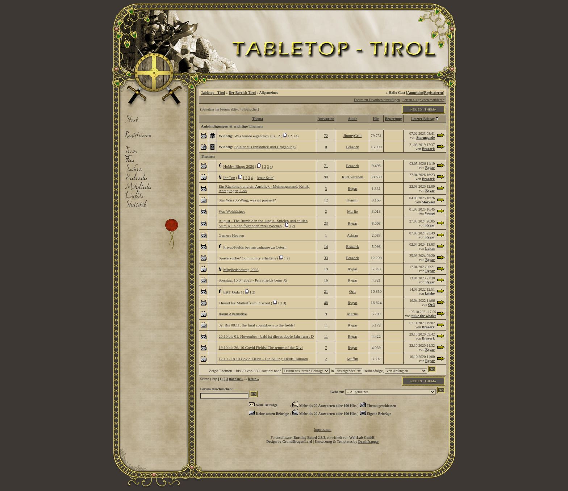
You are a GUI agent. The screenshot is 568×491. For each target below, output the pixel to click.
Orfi (352, 291)
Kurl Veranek (352, 177)
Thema (257, 119)
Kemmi (353, 200)
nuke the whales (424, 316)
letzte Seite (265, 178)
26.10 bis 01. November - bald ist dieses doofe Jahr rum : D (266, 336)
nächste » (236, 379)
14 (326, 246)
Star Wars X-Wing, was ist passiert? (247, 200)
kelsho (430, 293)
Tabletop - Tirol (213, 93)
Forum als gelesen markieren (423, 100)
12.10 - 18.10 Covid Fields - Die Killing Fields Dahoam (263, 359)
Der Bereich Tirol (242, 93)
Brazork (352, 147)
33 (326, 257)
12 (326, 200)
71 (326, 165)
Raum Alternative (232, 314)
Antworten (326, 119)
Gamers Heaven (231, 235)
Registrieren (433, 93)
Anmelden (415, 93)
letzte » (253, 379)
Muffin (352, 359)
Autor (352, 119)
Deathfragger (368, 442)
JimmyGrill (352, 135)
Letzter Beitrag (423, 119)
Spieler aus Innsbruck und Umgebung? (265, 147)
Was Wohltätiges (231, 211)
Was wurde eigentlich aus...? (257, 136)
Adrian (352, 235)
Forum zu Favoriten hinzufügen (377, 100)
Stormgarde (425, 138)
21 (326, 291)
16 (326, 280)
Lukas (430, 248)
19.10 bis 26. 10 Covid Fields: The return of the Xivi (260, 347)
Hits (376, 119)
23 (326, 223)
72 (326, 135)
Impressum (322, 429)
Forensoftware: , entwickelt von (323, 438)
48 (326, 302)
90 (326, 177)
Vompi (430, 213)
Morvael (428, 202)
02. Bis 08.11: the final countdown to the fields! (256, 325)
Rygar (430, 168)
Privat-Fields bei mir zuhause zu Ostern (254, 247)
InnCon (229, 177)
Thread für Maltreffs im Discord (244, 303)
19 (326, 269)
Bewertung (393, 119)
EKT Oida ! (232, 292)
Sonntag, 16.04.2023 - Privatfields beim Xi (252, 280)
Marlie (352, 211)
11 (326, 325)
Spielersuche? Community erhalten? (247, 258)
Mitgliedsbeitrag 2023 (240, 269)
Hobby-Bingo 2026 (238, 166)
